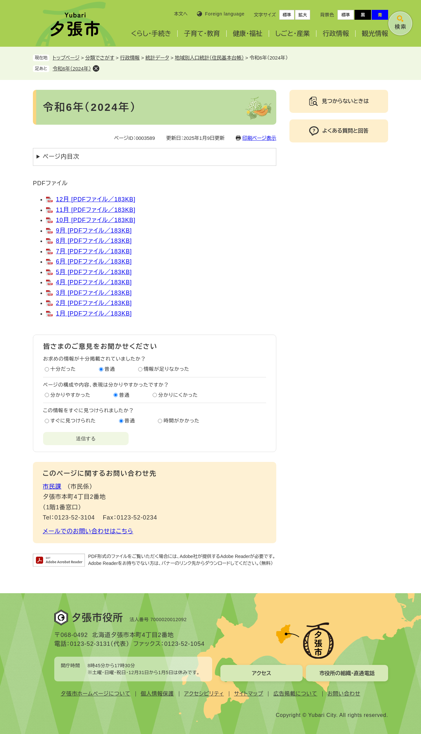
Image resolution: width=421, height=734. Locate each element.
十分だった (63, 369)
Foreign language (224, 13)
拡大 (302, 15)
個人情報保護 (157, 693)
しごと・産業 (292, 33)
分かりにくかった (178, 395)
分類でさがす (99, 58)
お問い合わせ (344, 693)
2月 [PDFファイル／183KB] (94, 303)
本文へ (181, 13)
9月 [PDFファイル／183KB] (94, 230)
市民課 (52, 486)
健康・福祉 (247, 33)
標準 (287, 15)
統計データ (157, 58)
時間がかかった (181, 420)
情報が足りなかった (166, 369)
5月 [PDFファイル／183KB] (94, 272)
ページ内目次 (61, 156)
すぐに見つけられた (73, 420)
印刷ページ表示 (259, 138)
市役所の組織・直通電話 (347, 673)
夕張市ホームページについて (96, 693)
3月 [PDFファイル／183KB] (94, 293)
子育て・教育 (202, 33)
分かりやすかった (70, 395)
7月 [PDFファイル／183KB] (94, 251)
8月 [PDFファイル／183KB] (94, 241)
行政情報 (336, 33)
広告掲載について (295, 693)
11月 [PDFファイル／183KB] (96, 210)
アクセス (261, 673)
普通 (110, 369)
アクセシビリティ (204, 693)
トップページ (66, 58)
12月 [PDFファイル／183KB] (96, 199)
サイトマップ (248, 693)
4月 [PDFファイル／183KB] (94, 282)
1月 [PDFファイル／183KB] (94, 313)
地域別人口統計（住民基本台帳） (209, 58)
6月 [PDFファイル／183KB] (94, 261)
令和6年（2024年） (72, 68)
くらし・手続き (151, 33)
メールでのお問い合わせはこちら (88, 531)
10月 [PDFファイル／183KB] (96, 220)
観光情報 (375, 33)
